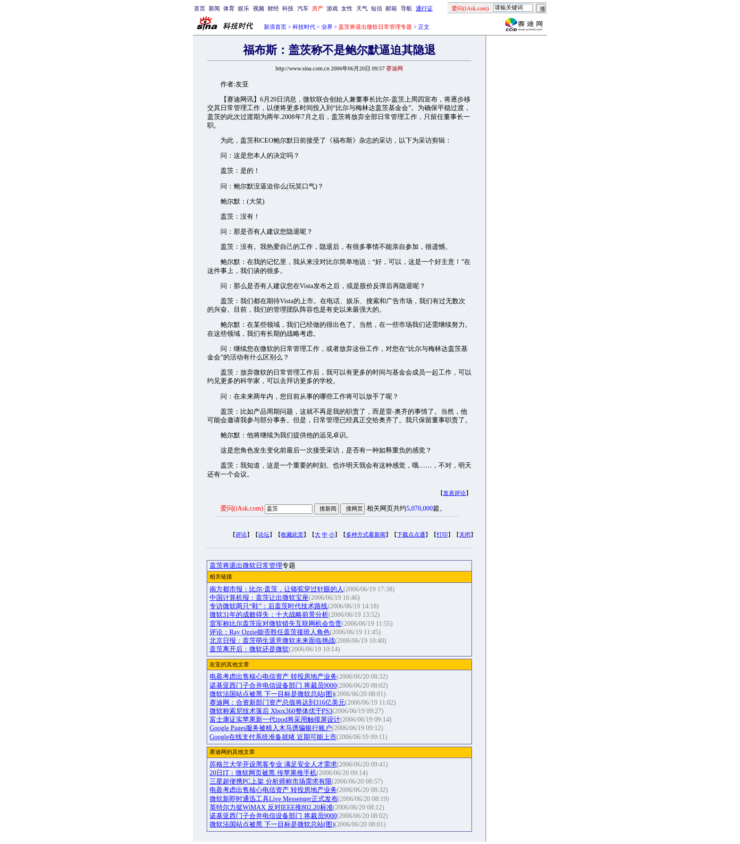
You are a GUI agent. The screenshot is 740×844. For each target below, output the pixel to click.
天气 (362, 8)
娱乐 (243, 8)
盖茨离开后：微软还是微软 (249, 649)
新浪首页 (275, 27)
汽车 (303, 8)
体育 (229, 8)
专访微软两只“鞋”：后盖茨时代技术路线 (269, 606)
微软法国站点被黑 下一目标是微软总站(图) (272, 694)
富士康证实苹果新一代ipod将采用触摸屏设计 (275, 719)
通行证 (424, 8)
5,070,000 (419, 508)
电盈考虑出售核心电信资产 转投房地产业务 (273, 676)
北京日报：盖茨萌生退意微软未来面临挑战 (272, 640)
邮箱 (391, 8)
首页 (199, 8)
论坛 (263, 534)
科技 (288, 8)
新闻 (214, 8)
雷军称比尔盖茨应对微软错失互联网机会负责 (276, 623)
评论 (241, 534)
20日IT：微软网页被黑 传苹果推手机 (263, 772)
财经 (273, 8)
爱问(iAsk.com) (241, 508)
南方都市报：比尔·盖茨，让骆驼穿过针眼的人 (277, 589)
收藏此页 (292, 534)
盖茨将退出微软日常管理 (246, 565)
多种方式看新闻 (366, 534)
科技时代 (304, 27)
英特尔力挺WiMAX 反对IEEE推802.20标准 (271, 807)
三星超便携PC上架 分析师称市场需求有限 (271, 781)
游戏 (332, 8)
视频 (258, 8)
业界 (327, 27)
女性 (347, 8)
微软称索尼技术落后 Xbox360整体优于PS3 (271, 711)
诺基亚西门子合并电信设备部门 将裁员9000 (273, 685)
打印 (442, 534)
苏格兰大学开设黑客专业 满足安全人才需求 (273, 764)
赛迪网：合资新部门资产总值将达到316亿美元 (277, 702)
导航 (406, 8)
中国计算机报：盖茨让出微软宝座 (259, 597)
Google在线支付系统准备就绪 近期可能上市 (273, 737)
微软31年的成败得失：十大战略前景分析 (269, 614)
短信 (376, 8)
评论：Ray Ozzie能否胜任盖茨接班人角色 (270, 632)
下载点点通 (411, 534)
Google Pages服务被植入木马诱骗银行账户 (271, 728)
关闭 (465, 534)
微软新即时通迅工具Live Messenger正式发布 (274, 798)
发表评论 (454, 493)
